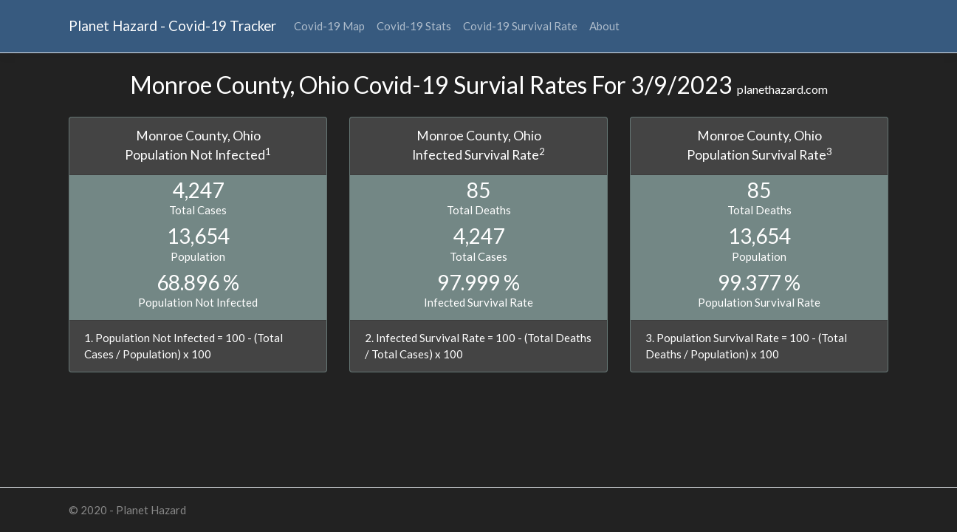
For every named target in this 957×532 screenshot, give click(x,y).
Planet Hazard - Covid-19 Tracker (172, 25)
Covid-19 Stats (414, 26)
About (604, 26)
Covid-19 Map (329, 26)
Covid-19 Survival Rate (520, 26)
